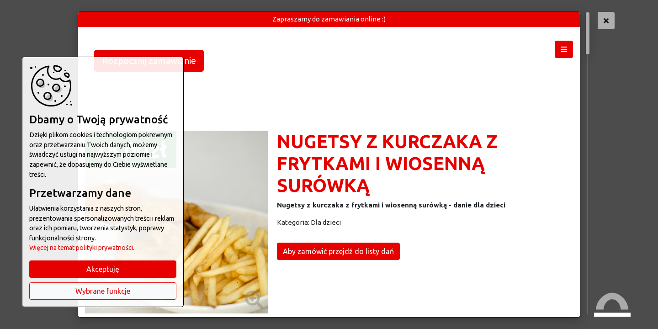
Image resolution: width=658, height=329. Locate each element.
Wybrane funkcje (102, 291)
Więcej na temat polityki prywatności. (81, 247)
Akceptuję (102, 269)
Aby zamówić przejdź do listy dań (338, 251)
